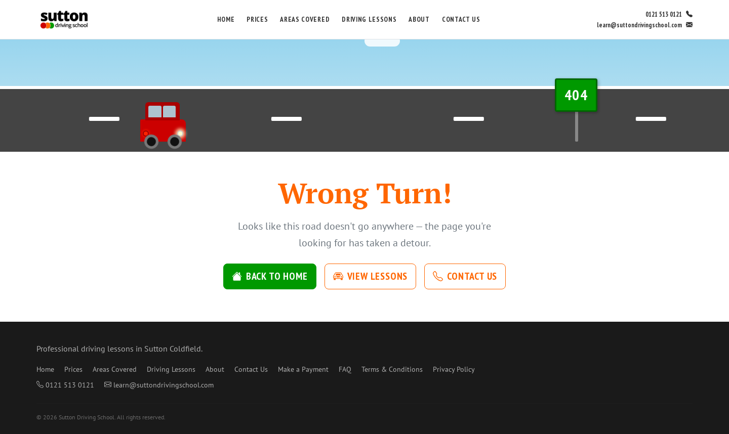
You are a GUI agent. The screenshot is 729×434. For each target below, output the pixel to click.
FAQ (345, 369)
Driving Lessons (369, 19)
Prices (257, 19)
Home (226, 19)
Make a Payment (303, 369)
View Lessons (370, 276)
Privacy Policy (454, 369)
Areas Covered (305, 19)
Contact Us (461, 19)
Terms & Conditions (392, 369)
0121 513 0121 (669, 14)
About (419, 19)
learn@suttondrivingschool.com (645, 25)
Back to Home (270, 276)
